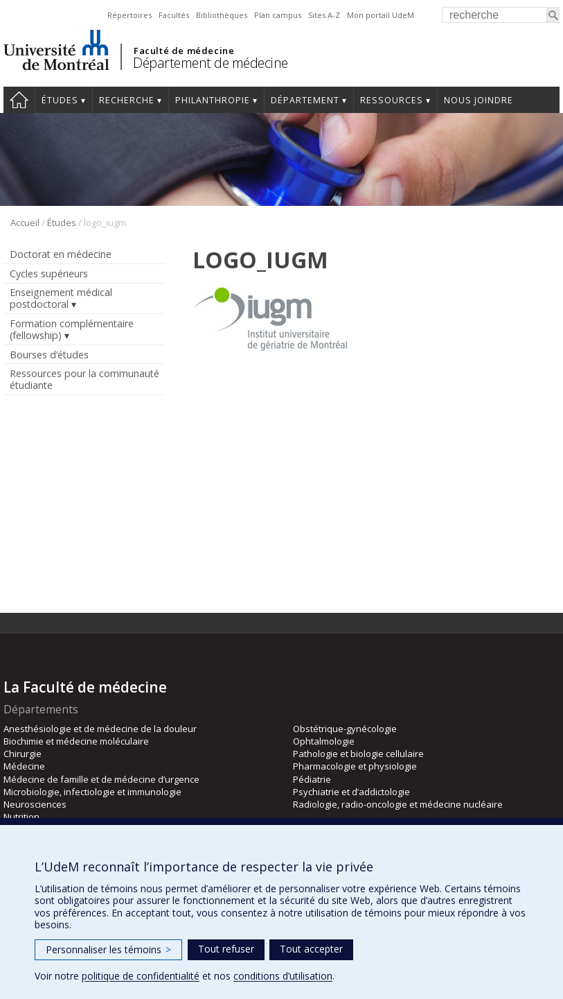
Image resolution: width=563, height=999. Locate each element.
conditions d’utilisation (282, 975)
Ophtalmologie (324, 741)
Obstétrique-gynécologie (345, 728)
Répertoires (129, 15)
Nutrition (21, 816)
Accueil (19, 100)
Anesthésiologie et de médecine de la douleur (100, 728)
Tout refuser (226, 948)
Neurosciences (34, 804)
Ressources (391, 100)
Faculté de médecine (184, 50)
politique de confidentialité (140, 975)
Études (60, 100)
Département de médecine (210, 62)
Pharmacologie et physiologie (355, 766)
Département (305, 100)
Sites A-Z (324, 15)
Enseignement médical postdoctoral (61, 298)
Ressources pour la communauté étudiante (84, 379)
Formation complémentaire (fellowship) (72, 329)
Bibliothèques (221, 15)
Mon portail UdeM (380, 15)
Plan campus (277, 15)
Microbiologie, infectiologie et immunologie (92, 791)
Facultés (174, 15)
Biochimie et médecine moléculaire (76, 741)
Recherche (126, 100)
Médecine (24, 766)
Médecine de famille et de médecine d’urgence (101, 779)
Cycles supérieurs (49, 273)
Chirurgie (22, 753)
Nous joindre (478, 100)
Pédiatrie (312, 779)
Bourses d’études (49, 354)
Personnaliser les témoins (108, 949)
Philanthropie (212, 100)
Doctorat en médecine (60, 254)
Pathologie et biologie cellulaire (358, 753)
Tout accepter (311, 948)
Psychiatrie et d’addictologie (351, 791)
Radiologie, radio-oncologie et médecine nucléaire (398, 804)
